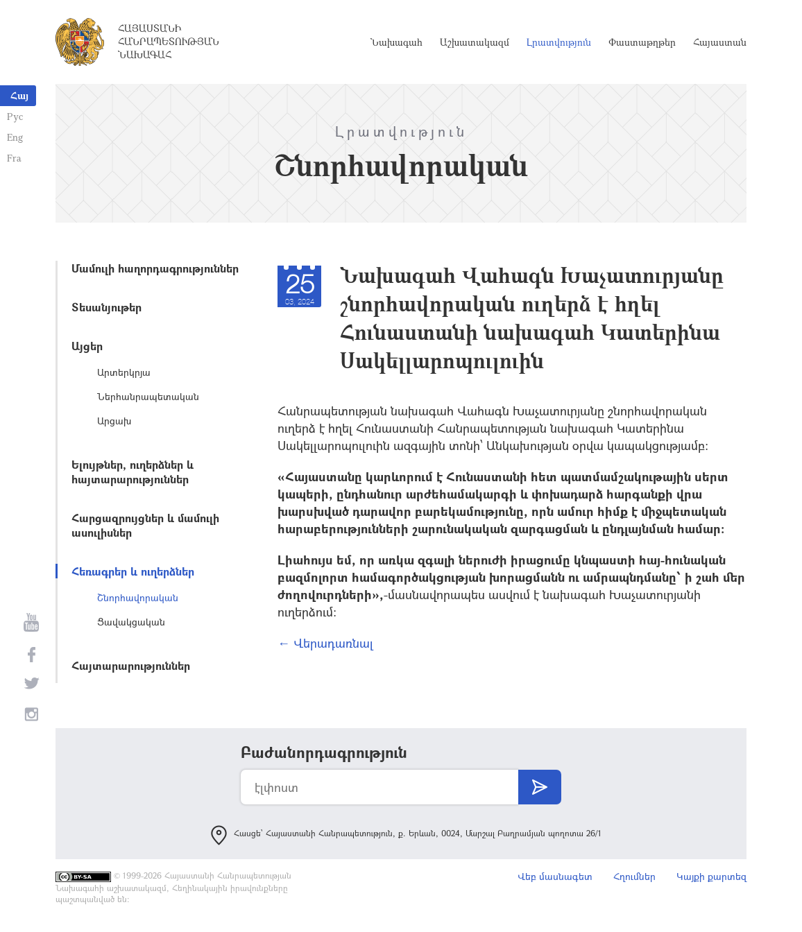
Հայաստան (719, 42)
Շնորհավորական (137, 597)
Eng (15, 137)
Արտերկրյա (124, 372)
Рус (15, 116)
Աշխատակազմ (474, 42)
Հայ (19, 95)
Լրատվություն (559, 42)
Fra (14, 157)
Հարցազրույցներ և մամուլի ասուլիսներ (145, 525)
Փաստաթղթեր (642, 42)
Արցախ (114, 420)
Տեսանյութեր (106, 307)
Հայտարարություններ (130, 665)
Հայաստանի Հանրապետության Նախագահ (168, 41)
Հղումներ (634, 876)
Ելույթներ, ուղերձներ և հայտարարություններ (132, 471)
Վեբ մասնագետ (555, 876)
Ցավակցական (131, 621)
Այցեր (87, 345)
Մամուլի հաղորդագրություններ (155, 268)
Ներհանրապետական (148, 396)
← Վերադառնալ (325, 643)
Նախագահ (396, 42)
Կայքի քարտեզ (711, 876)
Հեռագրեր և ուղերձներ (132, 571)
